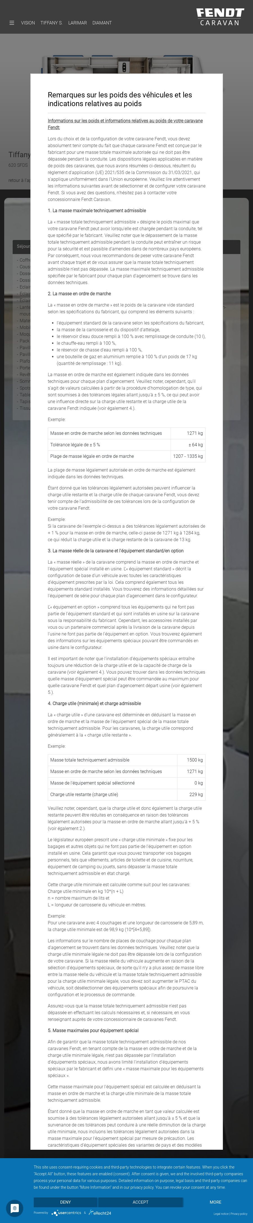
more (216, 1202)
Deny (65, 1202)
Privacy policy (239, 1213)
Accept (140, 1202)
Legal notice (221, 1213)
